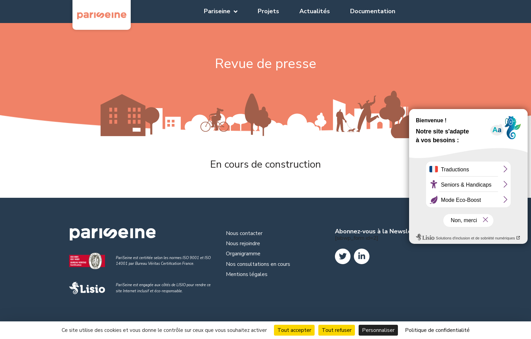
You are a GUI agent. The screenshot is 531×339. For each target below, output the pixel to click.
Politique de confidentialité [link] (437, 330)
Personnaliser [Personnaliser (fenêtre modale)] (378, 330)
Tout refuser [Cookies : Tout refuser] (337, 330)
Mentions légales (247, 274)
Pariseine (220, 11)
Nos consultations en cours (258, 264)
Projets (268, 11)
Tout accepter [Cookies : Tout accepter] (294, 330)
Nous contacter (244, 233)
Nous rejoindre (243, 243)
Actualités (314, 11)
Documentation (372, 11)
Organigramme (243, 253)
